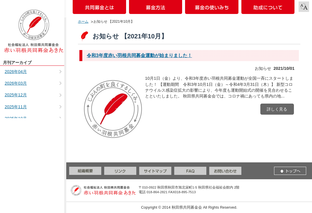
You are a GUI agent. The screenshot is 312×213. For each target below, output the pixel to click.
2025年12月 (16, 95)
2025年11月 (16, 106)
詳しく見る (277, 109)
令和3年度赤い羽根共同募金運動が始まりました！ (139, 55)
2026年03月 (16, 83)
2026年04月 (16, 71)
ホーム (83, 21)
